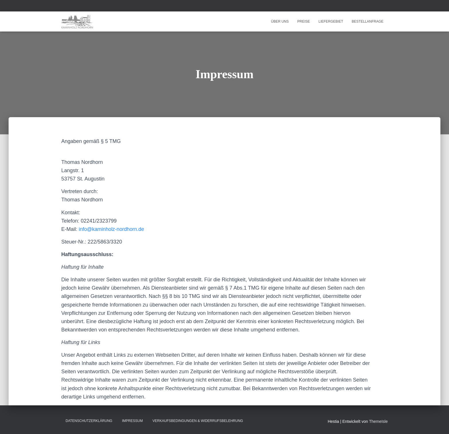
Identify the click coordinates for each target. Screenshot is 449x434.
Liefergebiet (330, 21)
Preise (303, 21)
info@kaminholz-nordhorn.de (112, 229)
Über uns (280, 21)
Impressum (132, 421)
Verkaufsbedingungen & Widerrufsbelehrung (198, 421)
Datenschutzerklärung (89, 421)
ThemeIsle (378, 421)
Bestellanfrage (367, 21)
